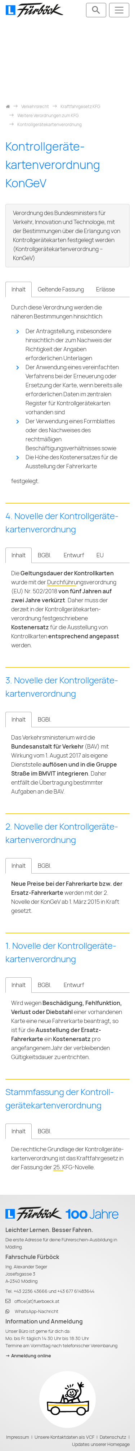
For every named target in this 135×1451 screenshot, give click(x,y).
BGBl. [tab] (44, 555)
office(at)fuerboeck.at (36, 1301)
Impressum (17, 1437)
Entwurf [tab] (74, 555)
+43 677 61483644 (75, 1291)
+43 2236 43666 (31, 1291)
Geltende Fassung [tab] (61, 289)
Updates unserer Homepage (101, 1444)
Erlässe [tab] (105, 289)
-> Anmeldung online (28, 1356)
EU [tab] (100, 555)
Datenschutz (113, 1437)
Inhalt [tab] (19, 289)
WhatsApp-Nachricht (36, 1311)
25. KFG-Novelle (73, 1167)
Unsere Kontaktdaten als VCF (64, 1437)
